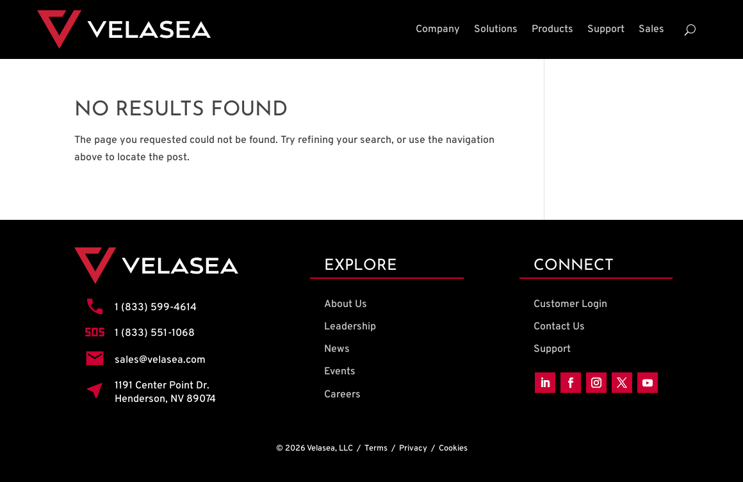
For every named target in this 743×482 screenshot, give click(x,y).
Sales (651, 29)
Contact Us (559, 326)
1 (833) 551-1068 (155, 333)
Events (339, 371)
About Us (345, 304)
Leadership (350, 326)
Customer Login (570, 304)
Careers (342, 394)
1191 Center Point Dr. (162, 385)
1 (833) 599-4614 (156, 307)
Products (552, 29)
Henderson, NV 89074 (165, 399)
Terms (376, 449)
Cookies (453, 449)
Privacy (413, 449)
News (337, 349)
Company (438, 29)
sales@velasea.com (160, 360)
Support (606, 29)
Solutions (496, 29)
